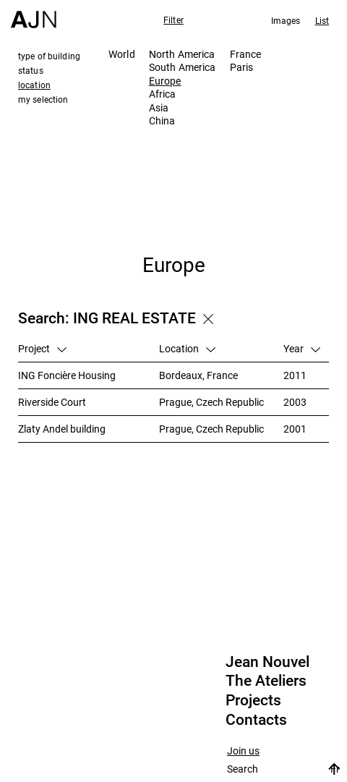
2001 (295, 428)
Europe (165, 81)
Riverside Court (52, 402)
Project (42, 348)
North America (182, 54)
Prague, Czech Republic (211, 402)
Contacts (256, 719)
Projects (253, 700)
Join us (243, 751)
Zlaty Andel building (62, 428)
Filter (173, 19)
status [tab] (30, 70)
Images (286, 20)
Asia (159, 107)
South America (182, 67)
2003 (295, 402)
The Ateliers (266, 680)
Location (187, 348)
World (121, 54)
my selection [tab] (43, 99)
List (322, 20)
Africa (162, 94)
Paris (242, 67)
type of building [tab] (49, 55)
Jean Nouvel (267, 662)
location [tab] (34, 84)
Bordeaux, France (198, 375)
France (246, 54)
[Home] (33, 14)
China (162, 120)
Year (301, 348)
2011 (295, 375)
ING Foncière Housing (67, 375)
